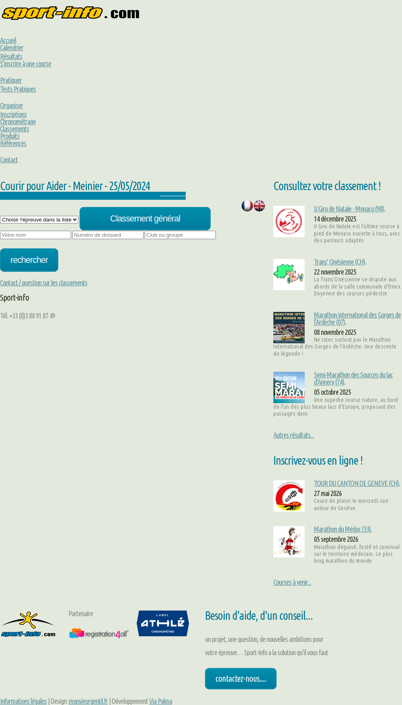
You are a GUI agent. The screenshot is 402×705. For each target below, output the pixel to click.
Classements (14, 129)
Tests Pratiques (18, 89)
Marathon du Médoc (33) (342, 529)
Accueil (8, 40)
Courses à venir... (292, 582)
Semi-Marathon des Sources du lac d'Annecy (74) (353, 378)
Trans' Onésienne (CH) (339, 262)
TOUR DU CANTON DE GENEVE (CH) (356, 483)
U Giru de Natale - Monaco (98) (349, 209)
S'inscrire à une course (25, 63)
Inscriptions (13, 114)
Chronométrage (18, 121)
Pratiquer (11, 80)
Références (13, 143)
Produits (9, 136)
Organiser (11, 105)
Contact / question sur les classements (43, 283)
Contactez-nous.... (240, 678)
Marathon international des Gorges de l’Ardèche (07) (357, 318)
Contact (9, 160)
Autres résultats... (293, 435)
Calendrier (11, 47)
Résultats (11, 56)
